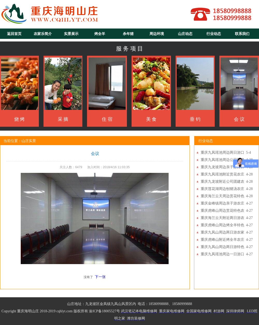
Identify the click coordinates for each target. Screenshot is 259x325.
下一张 (100, 277)
